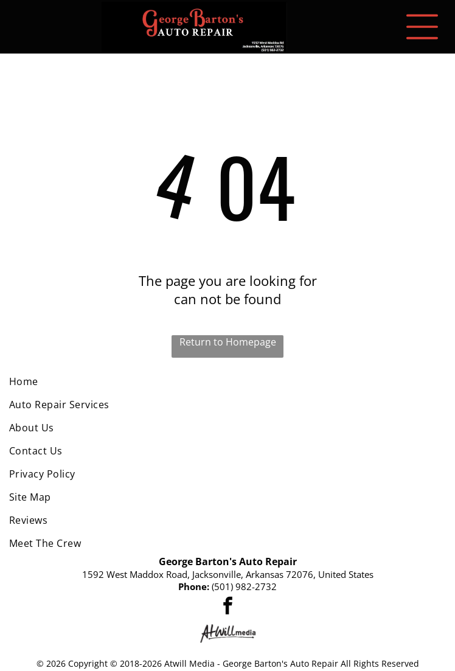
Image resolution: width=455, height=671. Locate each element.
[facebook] (227, 607)
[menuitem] (227, 381)
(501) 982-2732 (244, 586)
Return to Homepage (227, 342)
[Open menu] (422, 27)
